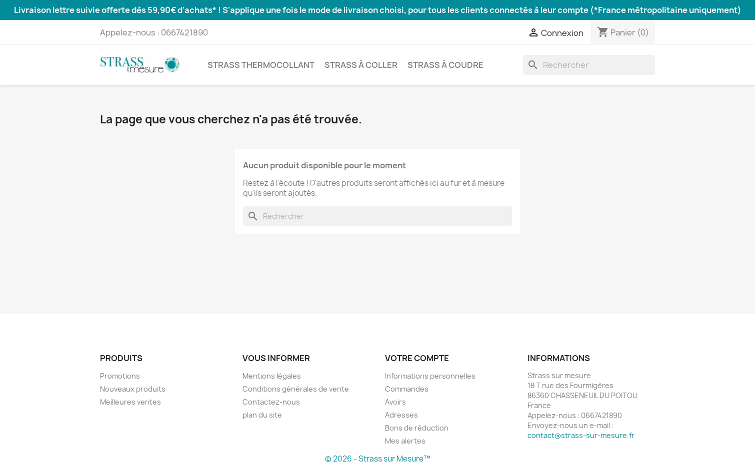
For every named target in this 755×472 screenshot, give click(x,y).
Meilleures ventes (130, 402)
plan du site (262, 415)
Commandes (406, 389)
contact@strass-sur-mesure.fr (581, 435)
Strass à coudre (446, 64)
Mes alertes (405, 441)
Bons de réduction (416, 428)
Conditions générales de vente (295, 389)
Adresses (401, 415)
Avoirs (395, 402)
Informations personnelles (430, 376)
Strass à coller (361, 64)
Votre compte (417, 358)
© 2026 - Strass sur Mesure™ (377, 459)
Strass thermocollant (261, 64)
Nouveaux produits (133, 389)
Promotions (120, 376)
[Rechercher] (589, 65)
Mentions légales (271, 376)
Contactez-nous (271, 402)
